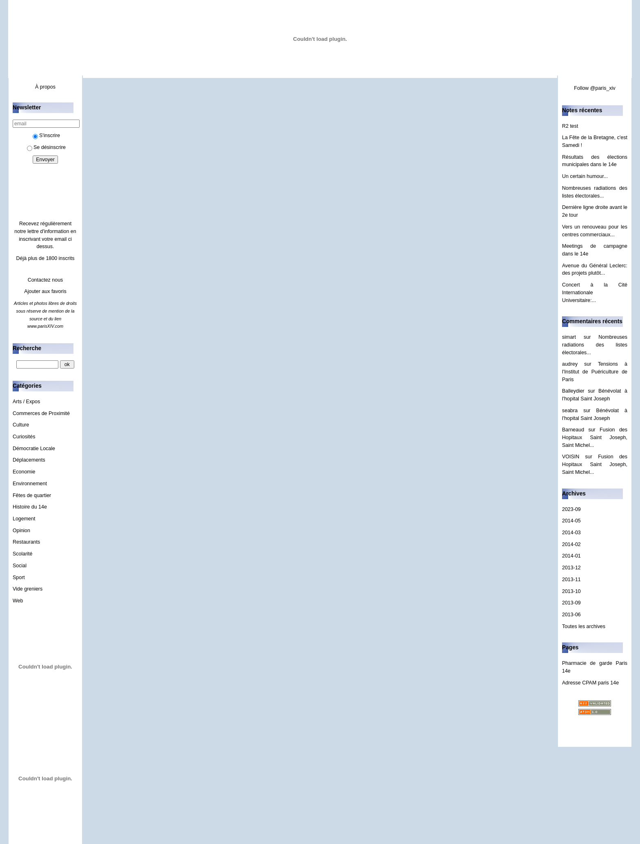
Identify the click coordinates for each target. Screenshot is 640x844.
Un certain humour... (585, 176)
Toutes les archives (583, 626)
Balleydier (573, 391)
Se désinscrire (46, 147)
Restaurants (26, 542)
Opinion (21, 530)
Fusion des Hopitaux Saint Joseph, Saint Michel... (594, 437)
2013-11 (571, 579)
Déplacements (29, 460)
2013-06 (571, 614)
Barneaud (573, 430)
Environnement (30, 483)
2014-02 (571, 544)
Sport (19, 577)
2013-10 (571, 591)
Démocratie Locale (34, 448)
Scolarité (23, 554)
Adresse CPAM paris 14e (590, 683)
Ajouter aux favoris (45, 291)
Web (18, 601)
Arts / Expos (26, 401)
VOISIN (570, 457)
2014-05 (571, 521)
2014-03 (571, 532)
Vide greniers (27, 589)
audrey (570, 364)
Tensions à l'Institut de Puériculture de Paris (594, 371)
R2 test (570, 126)
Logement (24, 519)
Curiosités (24, 437)
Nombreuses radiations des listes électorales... (594, 344)
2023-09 (571, 509)
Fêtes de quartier (32, 495)
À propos (45, 87)
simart (569, 337)
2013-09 (571, 603)
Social (20, 566)
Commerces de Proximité (41, 413)
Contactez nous (45, 280)
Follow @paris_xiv (594, 88)
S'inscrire (46, 135)
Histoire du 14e (30, 507)
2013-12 (571, 568)
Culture (21, 425)
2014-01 (571, 556)
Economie (24, 472)
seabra (570, 410)
